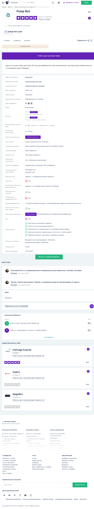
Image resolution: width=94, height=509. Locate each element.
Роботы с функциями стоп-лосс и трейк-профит (28, 330)
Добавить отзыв (72, 2)
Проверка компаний (10, 465)
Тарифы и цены (67, 467)
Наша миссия (37, 460)
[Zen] (20, 495)
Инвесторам (36, 465)
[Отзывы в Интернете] (8, 3)
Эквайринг (54, 438)
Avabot (16, 372)
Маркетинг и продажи (36, 446)
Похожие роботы (25, 46)
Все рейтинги (49, 337)
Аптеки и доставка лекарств (13, 434)
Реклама (65, 462)
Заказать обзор (68, 460)
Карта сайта (83, 499)
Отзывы (15, 353)
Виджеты (65, 465)
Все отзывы (7, 473)
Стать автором (8, 462)
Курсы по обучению (33, 434)
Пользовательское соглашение (63, 499)
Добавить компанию (69, 458)
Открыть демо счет (33, 137)
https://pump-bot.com (33, 81)
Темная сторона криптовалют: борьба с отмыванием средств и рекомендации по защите (45, 282)
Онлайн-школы (31, 436)
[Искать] (38, 2)
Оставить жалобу (9, 460)
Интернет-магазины (9, 436)
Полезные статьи (9, 469)
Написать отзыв (9, 458)
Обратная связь (38, 469)
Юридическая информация (13, 499)
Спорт (6, 448)
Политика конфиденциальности (32, 499)
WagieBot (18, 394)
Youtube (41, 86)
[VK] (9, 495)
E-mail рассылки (8, 467)
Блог (4, 471)
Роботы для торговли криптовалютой (24, 323)
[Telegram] (4, 495)
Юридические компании (59, 448)
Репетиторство (34, 448)
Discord (35, 86)
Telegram (28, 86)
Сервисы (35, 462)
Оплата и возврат (68, 469)
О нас (34, 458)
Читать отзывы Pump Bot (49, 257)
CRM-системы (55, 441)
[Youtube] (25, 495)
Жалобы (27, 40)
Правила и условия (48, 499)
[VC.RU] (30, 495)
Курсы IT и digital (34, 443)
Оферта (76, 499)
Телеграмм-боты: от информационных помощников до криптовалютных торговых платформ (46, 270)
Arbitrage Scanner (22, 350)
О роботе (7, 40)
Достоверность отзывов (41, 467)
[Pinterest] (14, 495)
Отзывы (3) (17, 40)
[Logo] (8, 15)
